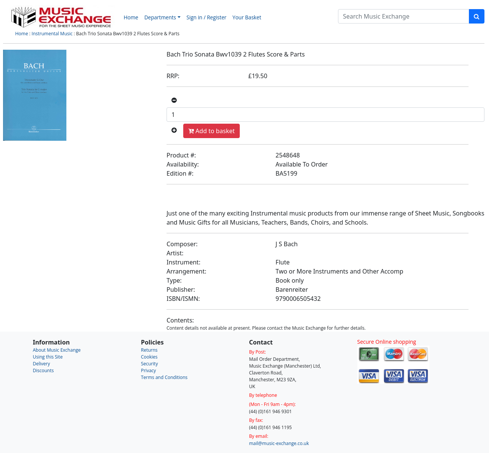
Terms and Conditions (164, 377)
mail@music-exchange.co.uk (279, 443)
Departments (160, 17)
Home (131, 17)
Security (149, 363)
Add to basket (211, 131)
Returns (149, 350)
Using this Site (48, 357)
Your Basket (247, 17)
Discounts (43, 370)
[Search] (403, 16)
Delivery (41, 363)
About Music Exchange (57, 350)
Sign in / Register (206, 17)
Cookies (149, 357)
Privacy (148, 370)
